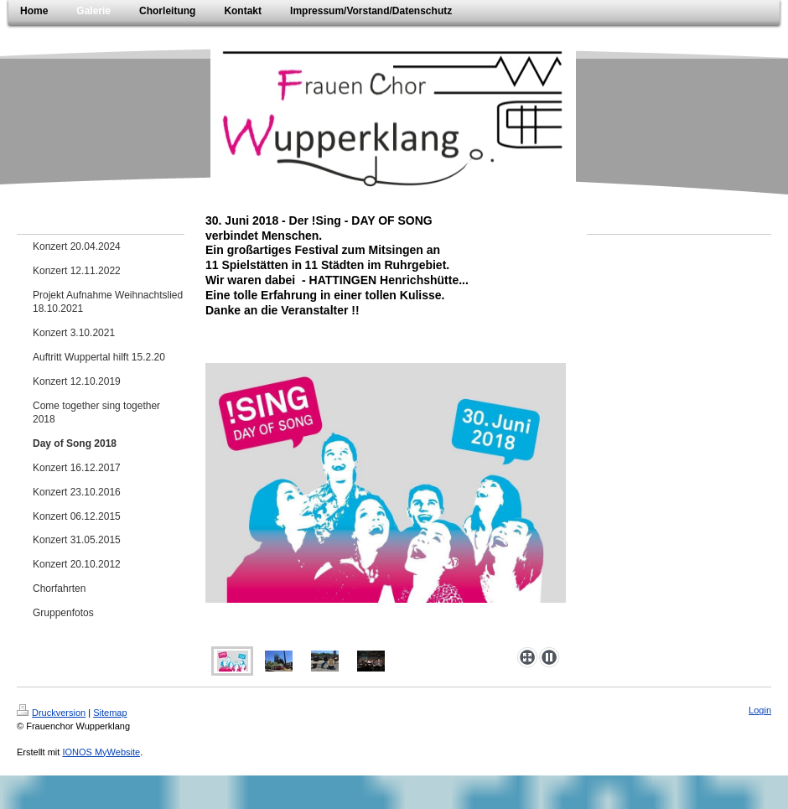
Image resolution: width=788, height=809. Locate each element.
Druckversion (51, 713)
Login (760, 710)
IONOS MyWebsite (101, 752)
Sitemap (110, 713)
